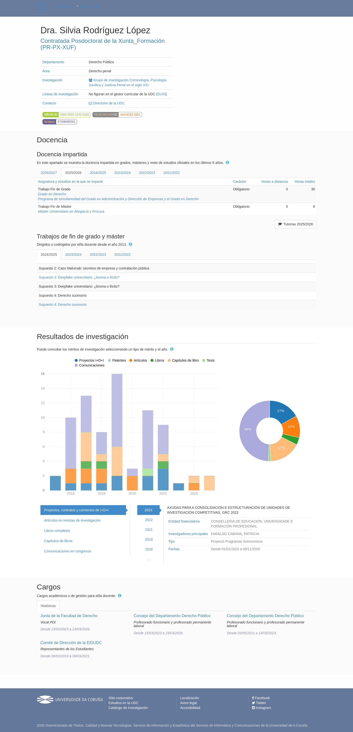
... (148, 559)
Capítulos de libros (58, 541)
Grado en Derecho (52, 194)
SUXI (161, 94)
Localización (189, 698)
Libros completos (57, 531)
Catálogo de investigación (128, 708)
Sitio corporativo (121, 698)
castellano (65, 11)
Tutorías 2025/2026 (295, 224)
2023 (148, 510)
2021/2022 (172, 173)
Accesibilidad (190, 708)
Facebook (261, 698)
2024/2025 (98, 173)
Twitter (259, 703)
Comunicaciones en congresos (67, 551)
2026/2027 (49, 173)
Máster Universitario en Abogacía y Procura (71, 211)
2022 (149, 520)
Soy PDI (88, 11)
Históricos (48, 606)
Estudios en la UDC (124, 703)
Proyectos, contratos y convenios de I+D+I (76, 510)
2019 (149, 539)
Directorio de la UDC (107, 103)
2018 (149, 549)
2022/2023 (147, 173)
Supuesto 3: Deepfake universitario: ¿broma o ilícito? (79, 277)
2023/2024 (122, 173)
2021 (149, 530)
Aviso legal (188, 703)
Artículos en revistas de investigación (72, 520)
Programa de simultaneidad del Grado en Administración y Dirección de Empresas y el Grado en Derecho (118, 199)
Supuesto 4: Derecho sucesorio (63, 304)
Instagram (261, 708)
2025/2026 (73, 173)
